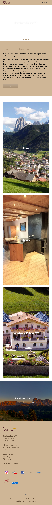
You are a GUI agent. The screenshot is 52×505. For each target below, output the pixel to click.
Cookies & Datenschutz (26, 499)
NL (44, 2)
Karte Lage (9, 459)
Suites (26, 240)
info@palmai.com (8, 450)
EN (42, 2)
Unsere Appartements (10, 86)
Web (29, 501)
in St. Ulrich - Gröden (26, 402)
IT (40, 2)
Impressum (13, 499)
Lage (26, 148)
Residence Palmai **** (26, 333)
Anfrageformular (10, 457)
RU (46, 2)
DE (39, 2)
